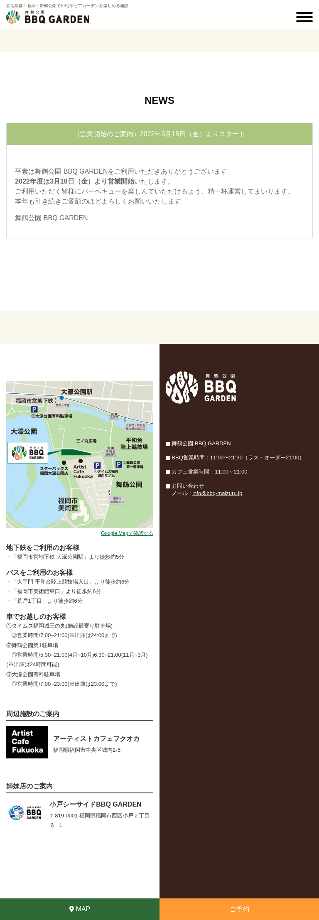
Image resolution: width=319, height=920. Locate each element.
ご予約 (239, 909)
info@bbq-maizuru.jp (217, 493)
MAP (80, 909)
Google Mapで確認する (127, 533)
